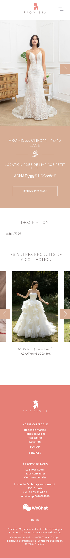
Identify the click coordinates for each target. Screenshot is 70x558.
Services (35, 452)
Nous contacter (35, 473)
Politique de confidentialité (21, 540)
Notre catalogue (35, 424)
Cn (37, 519)
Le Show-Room (35, 469)
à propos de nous (35, 464)
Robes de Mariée (35, 430)
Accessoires (35, 437)
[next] (65, 69)
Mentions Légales (35, 477)
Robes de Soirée (35, 434)
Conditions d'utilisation (50, 540)
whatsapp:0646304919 (35, 496)
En (32, 519)
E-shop (35, 447)
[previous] (5, 314)
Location (35, 441)
